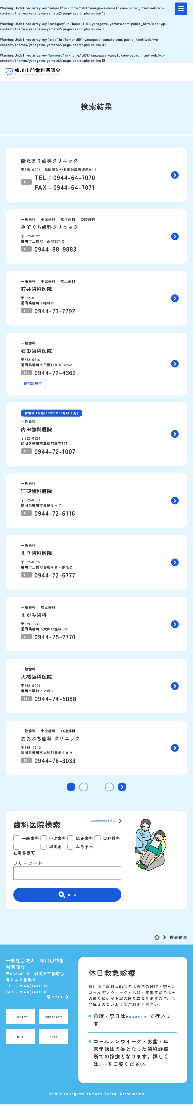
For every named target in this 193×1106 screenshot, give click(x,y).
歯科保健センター (147, 1018)
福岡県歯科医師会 (52, 1021)
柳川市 (20, 1041)
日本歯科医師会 (20, 1021)
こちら (107, 1065)
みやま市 (54, 1041)
